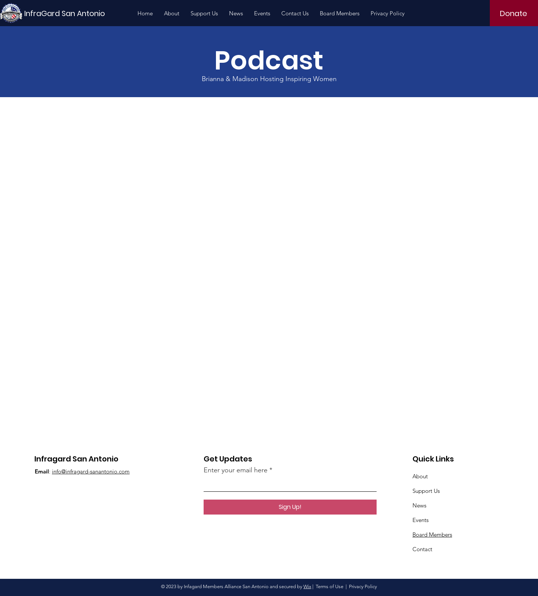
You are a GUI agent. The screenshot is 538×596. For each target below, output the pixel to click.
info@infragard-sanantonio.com (91, 471)
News (419, 505)
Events (420, 520)
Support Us (426, 490)
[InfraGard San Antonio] (64, 13)
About (420, 476)
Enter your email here (236, 470)
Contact (422, 549)
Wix (307, 586)
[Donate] (513, 13)
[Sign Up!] (290, 507)
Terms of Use (329, 586)
